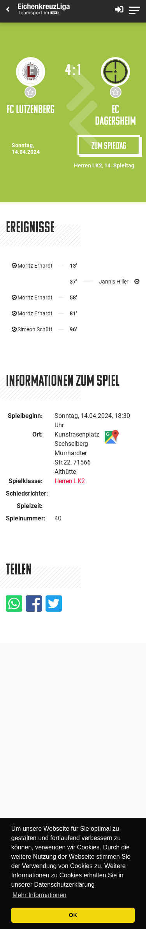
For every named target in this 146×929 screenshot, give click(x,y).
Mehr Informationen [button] (39, 895)
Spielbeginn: (25, 415)
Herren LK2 (70, 481)
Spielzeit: (30, 506)
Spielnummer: (26, 518)
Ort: (37, 434)
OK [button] (73, 915)
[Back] (8, 10)
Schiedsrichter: (27, 493)
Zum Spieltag (108, 145)
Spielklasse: (26, 481)
